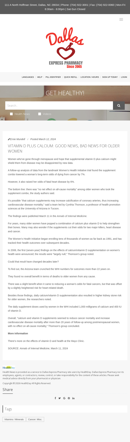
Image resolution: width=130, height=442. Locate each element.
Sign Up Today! (110, 77)
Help (39, 77)
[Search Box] (59, 105)
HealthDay (26, 383)
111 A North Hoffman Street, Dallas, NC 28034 (32, 4)
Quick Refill (70, 77)
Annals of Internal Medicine (72, 216)
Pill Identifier (53, 77)
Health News (20, 114)
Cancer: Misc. (35, 419)
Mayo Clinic (77, 341)
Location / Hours (90, 77)
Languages (28, 77)
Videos (44, 114)
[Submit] (119, 105)
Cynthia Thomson (75, 204)
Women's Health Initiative (26, 238)
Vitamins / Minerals (14, 419)
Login (124, 77)
